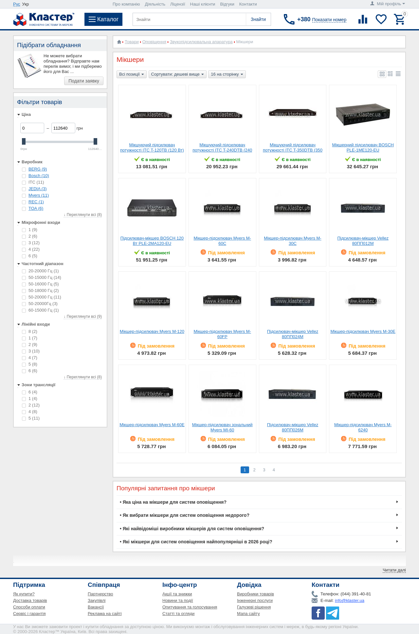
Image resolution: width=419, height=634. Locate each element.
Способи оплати (29, 607)
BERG (37, 169)
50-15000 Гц (41, 277)
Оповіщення (154, 41)
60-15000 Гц (40, 310)
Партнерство (100, 593)
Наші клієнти (202, 4)
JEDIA (37, 188)
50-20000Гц (40, 303)
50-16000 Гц (40, 283)
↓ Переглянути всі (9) (83, 316)
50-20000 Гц (41, 297)
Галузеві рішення (254, 607)
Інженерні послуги (255, 600)
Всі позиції (131, 75)
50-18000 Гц (40, 290)
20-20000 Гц (40, 270)
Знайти (258, 19)
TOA (35, 208)
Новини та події (177, 600)
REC (36, 201)
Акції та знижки (177, 593)
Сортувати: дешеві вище (177, 75)
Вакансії (96, 607)
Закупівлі (96, 600)
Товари (132, 41)
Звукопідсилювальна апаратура (201, 41)
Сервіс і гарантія (29, 613)
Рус (16, 4)
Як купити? (24, 593)
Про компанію (126, 4)
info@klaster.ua (349, 600)
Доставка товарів (30, 600)
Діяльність (155, 4)
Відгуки (227, 4)
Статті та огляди (178, 613)
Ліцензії (177, 4)
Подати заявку (83, 80)
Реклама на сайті (105, 613)
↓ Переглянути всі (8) (83, 214)
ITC (33, 182)
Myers (38, 195)
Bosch (38, 175)
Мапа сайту (248, 613)
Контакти (248, 4)
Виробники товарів (255, 593)
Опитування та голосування (189, 607)
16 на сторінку (227, 75)
